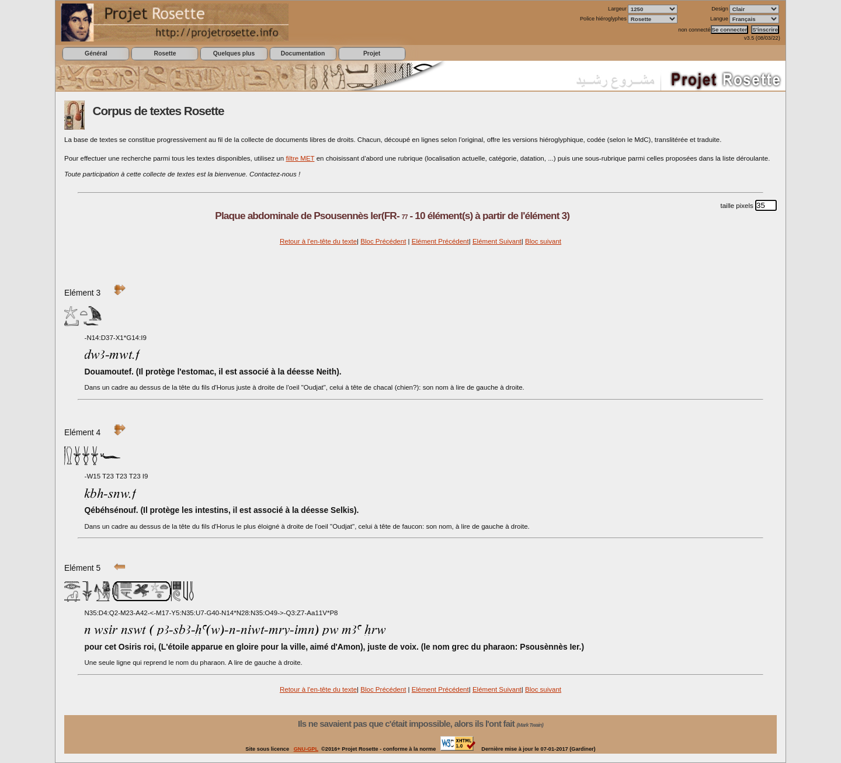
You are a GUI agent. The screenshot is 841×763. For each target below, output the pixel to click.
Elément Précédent (440, 241)
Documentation (303, 53)
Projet (371, 53)
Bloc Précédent (383, 241)
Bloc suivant (543, 241)
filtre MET (300, 158)
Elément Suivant (497, 241)
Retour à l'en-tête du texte (318, 241)
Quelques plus (234, 53)
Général (96, 53)
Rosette (165, 53)
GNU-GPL (306, 749)
